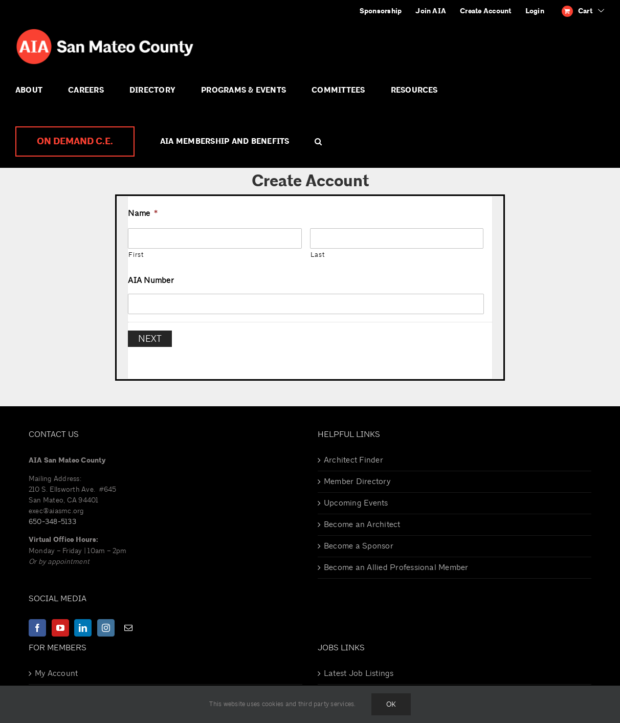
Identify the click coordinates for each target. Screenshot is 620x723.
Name (143, 213)
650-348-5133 (52, 516)
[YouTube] (60, 622)
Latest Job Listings (359, 668)
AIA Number (150, 280)
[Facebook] (37, 622)
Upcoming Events (356, 497)
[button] (318, 141)
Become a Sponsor (358, 540)
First (135, 255)
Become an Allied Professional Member (396, 562)
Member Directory (357, 476)
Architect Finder (353, 454)
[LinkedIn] (83, 622)
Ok (391, 704)
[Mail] (128, 622)
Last (318, 255)
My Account (56, 668)
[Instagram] (106, 622)
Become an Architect (362, 519)
